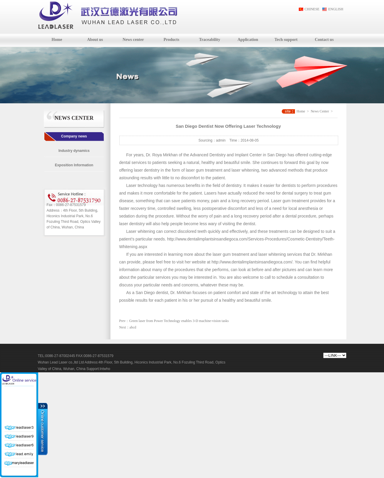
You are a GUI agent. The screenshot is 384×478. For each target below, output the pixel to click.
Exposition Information (74, 165)
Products (171, 39)
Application (247, 39)
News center (133, 39)
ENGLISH (335, 9)
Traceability (209, 39)
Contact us (324, 39)
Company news (74, 136)
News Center (320, 111)
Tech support (285, 39)
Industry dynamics (74, 151)
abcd (133, 327)
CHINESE (312, 9)
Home (57, 39)
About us (95, 39)
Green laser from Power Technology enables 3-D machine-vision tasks (179, 321)
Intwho (105, 369)
